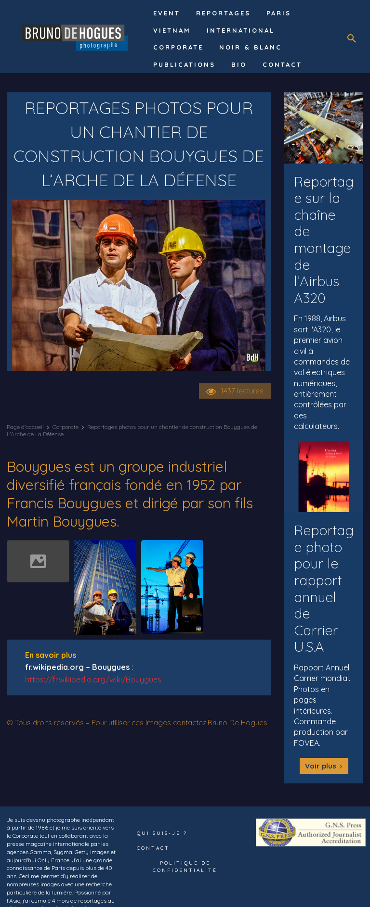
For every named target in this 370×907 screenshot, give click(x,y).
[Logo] (76, 36)
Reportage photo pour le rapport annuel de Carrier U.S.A (322, 566)
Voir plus (324, 742)
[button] (351, 38)
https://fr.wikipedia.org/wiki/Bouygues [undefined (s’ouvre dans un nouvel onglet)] (93, 679)
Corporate (66, 426)
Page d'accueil (25, 426)
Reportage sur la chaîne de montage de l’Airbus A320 (324, 230)
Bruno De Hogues (237, 722)
